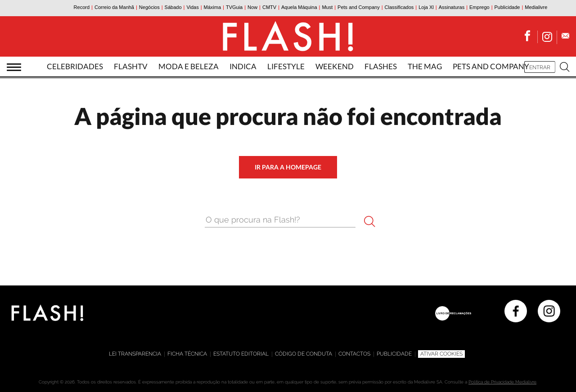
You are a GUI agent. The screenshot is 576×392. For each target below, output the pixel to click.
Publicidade (394, 354)
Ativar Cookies (441, 354)
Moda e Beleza (188, 66)
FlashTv (131, 66)
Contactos (354, 354)
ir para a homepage (288, 167)
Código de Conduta (303, 354)
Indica (243, 66)
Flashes (380, 66)
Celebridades (75, 66)
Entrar (539, 67)
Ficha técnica (187, 354)
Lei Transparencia (135, 354)
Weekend (334, 66)
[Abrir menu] (14, 67)
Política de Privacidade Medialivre (502, 381)
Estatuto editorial (241, 354)
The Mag (425, 66)
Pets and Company (491, 66)
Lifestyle (286, 66)
